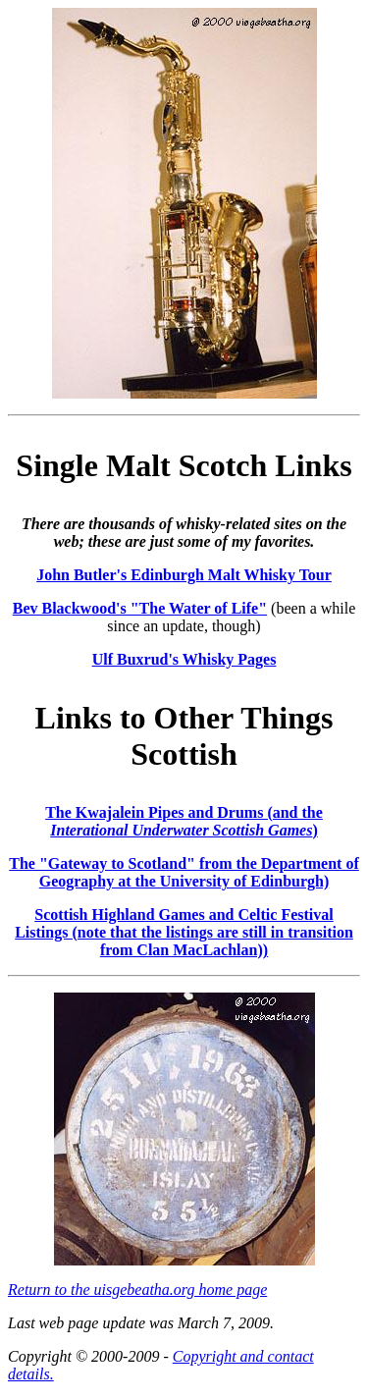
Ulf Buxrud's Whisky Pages (184, 659)
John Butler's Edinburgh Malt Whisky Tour (184, 574)
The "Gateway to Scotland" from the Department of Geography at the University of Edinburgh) (184, 872)
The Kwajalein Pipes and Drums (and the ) (184, 821)
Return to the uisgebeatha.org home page (137, 1289)
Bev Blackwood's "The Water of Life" (140, 608)
